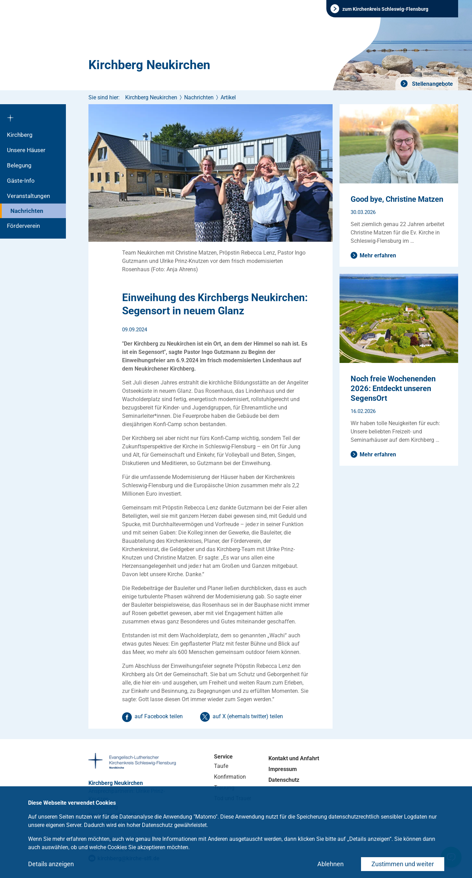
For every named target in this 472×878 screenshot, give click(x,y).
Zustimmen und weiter (402, 864)
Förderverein (23, 225)
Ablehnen (330, 864)
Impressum (282, 769)
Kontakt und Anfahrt (293, 758)
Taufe (221, 766)
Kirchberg (20, 134)
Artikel (228, 97)
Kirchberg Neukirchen (149, 65)
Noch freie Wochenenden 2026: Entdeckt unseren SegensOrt (393, 388)
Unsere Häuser (26, 150)
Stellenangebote (432, 84)
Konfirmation (230, 776)
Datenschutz (283, 780)
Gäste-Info (21, 180)
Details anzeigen (51, 864)
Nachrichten (26, 210)
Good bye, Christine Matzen (397, 199)
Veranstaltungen (28, 195)
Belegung (19, 165)
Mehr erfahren (378, 255)
